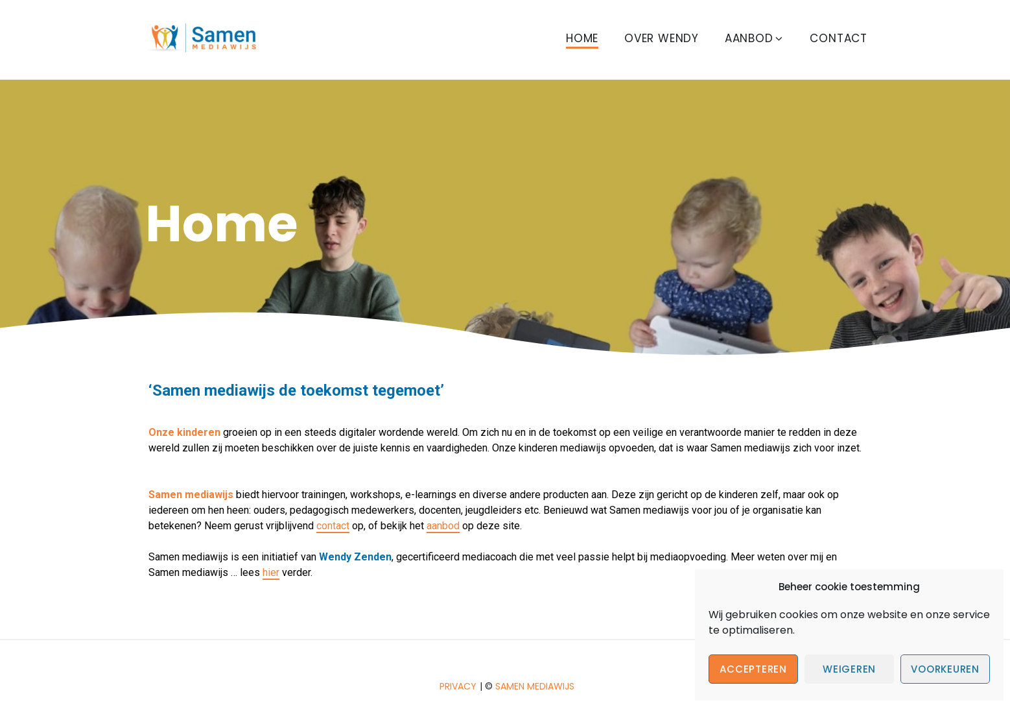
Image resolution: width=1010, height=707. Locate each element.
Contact (838, 38)
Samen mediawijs (534, 686)
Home (582, 38)
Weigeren (849, 669)
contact (332, 526)
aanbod (443, 526)
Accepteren (753, 669)
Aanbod (754, 38)
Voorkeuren (945, 669)
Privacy (458, 686)
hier (271, 572)
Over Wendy (661, 38)
